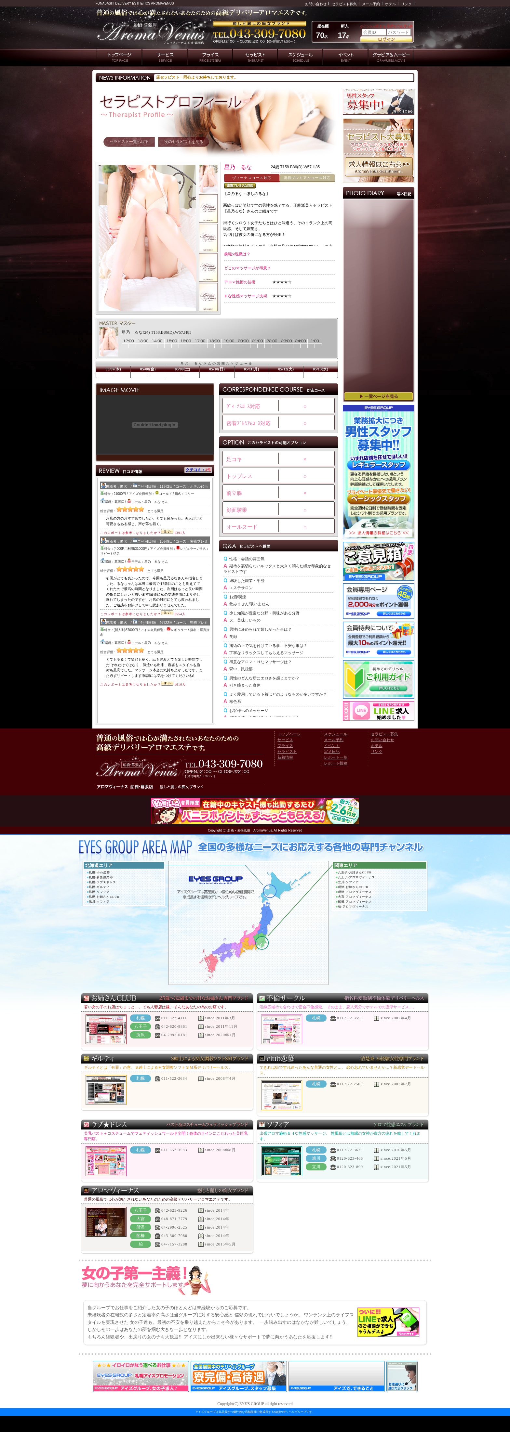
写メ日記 (332, 751)
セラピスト (287, 751)
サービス (285, 740)
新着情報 (285, 757)
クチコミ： (198, 470)
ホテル (390, 4)
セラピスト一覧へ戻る (129, 141)
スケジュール (335, 734)
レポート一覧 (335, 757)
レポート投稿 (335, 763)
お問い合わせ (316, 4)
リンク (406, 4)
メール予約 (371, 4)
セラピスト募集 (344, 4)
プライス (285, 745)
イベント (332, 745)
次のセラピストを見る (183, 141)
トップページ (289, 734)
